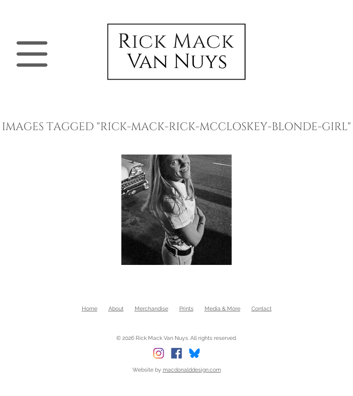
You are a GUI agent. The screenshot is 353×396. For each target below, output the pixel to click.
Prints (186, 308)
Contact (261, 308)
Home (89, 308)
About (116, 308)
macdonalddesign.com (192, 370)
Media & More (222, 308)
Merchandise (151, 308)
